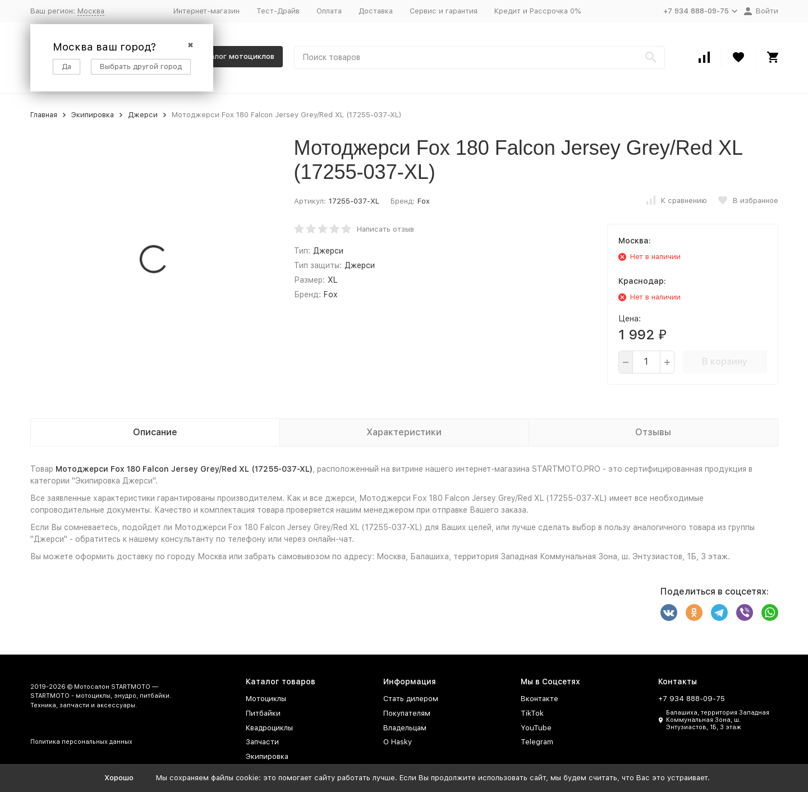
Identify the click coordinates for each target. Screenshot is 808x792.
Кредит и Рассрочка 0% (537, 11)
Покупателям (406, 713)
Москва (90, 11)
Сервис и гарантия (444, 11)
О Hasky (397, 742)
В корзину (724, 361)
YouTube (536, 728)
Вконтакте (539, 698)
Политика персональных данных (81, 741)
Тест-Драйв (278, 11)
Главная (43, 114)
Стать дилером (410, 698)
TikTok (532, 713)
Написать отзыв (385, 229)
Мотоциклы (266, 698)
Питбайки (263, 713)
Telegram (537, 742)
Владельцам (404, 728)
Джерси (143, 114)
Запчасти (262, 742)
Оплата (329, 11)
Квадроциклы (269, 728)
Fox (423, 201)
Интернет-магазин (206, 11)
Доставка (376, 11)
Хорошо (119, 777)
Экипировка (92, 114)
